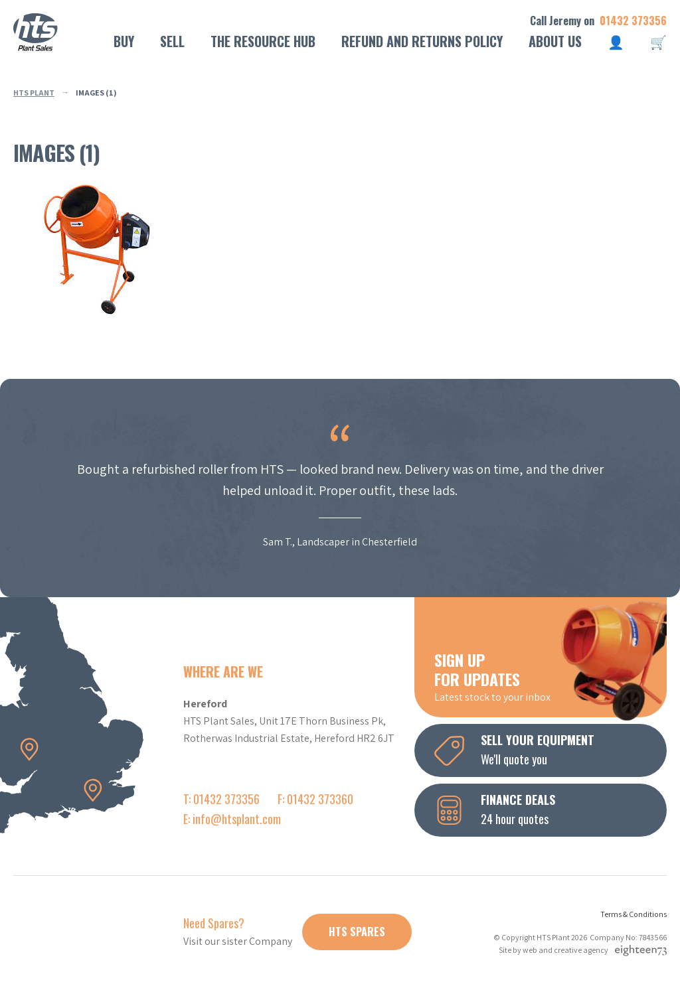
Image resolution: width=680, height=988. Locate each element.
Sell (172, 41)
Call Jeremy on (598, 21)
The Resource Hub (263, 41)
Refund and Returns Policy (422, 41)
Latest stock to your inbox (550, 676)
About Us (555, 41)
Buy (124, 41)
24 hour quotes (550, 808)
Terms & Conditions (633, 914)
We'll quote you (550, 749)
